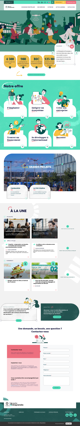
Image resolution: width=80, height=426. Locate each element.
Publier (19, 321)
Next (76, 53)
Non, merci (68, 423)
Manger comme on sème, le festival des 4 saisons (17, 281)
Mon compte (52, 3)
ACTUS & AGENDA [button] (60, 7)
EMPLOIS (21, 413)
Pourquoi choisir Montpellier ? (34, 74)
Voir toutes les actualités (67, 227)
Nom (44, 360)
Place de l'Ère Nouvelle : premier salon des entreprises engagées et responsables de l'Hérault (44, 282)
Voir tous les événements (68, 276)
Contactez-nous (71, 3)
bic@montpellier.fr (15, 386)
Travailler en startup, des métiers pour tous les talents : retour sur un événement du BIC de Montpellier (17, 230)
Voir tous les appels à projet (67, 249)
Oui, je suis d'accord (59, 423)
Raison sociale (46, 354)
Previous (53, 53)
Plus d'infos (42, 422)
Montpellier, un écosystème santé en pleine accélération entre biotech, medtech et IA (44, 229)
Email (44, 365)
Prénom (45, 348)
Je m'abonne (57, 317)
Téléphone (46, 371)
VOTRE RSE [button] (50, 7)
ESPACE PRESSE (53, 413)
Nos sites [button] (8, 2)
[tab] (23, 352)
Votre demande (47, 376)
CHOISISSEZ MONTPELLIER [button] (28, 7)
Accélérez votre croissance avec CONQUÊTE (44, 245)
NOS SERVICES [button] (41, 7)
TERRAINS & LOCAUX (39, 413)
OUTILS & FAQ (71, 7)
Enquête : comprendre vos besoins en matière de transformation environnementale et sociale (17, 246)
